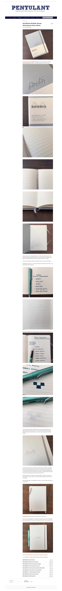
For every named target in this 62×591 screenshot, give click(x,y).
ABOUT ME (14, 17)
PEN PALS (33, 17)
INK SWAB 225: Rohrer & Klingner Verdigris (32, 563)
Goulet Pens (32, 61)
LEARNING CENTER (26, 17)
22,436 (52, 23)
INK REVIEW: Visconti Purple (29, 559)
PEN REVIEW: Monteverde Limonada (30, 561)
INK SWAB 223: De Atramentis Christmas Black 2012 (34, 567)
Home (10, 17)
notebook (31, 557)
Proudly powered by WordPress (31, 587)
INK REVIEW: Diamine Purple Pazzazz (30, 574)
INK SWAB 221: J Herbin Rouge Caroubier (31, 572)
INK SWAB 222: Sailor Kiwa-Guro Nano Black (32, 570)
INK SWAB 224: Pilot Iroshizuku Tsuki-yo (31, 565)
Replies (45, 557)
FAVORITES (20, 17)
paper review (35, 557)
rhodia (38, 557)
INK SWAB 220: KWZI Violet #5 (29, 576)
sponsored (41, 557)
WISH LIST (38, 17)
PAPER (26, 557)
